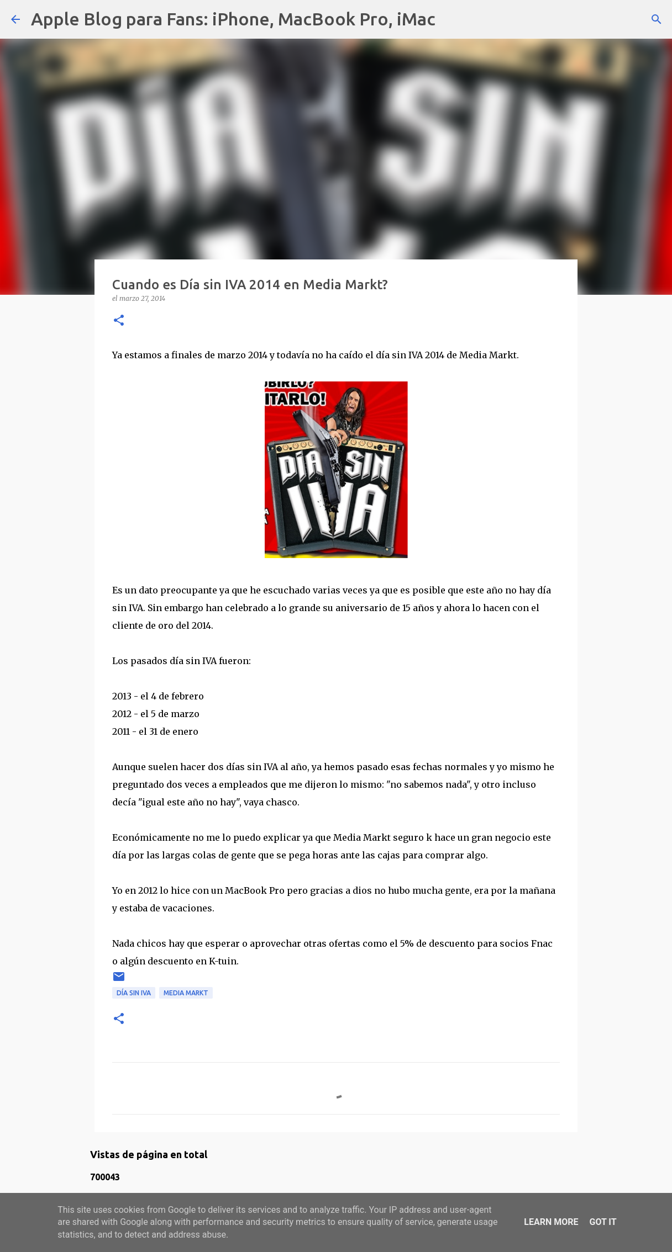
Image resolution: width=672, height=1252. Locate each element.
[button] (118, 321)
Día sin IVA (134, 992)
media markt (186, 992)
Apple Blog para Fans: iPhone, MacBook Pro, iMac (233, 19)
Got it (602, 1222)
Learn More (551, 1222)
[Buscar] (451, 19)
